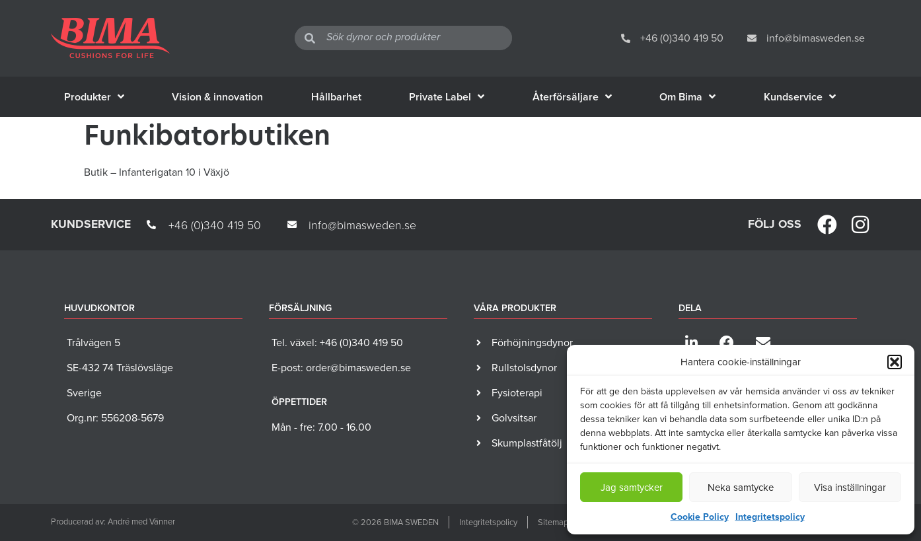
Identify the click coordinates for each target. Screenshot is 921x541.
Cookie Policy (700, 517)
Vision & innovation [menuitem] (217, 96)
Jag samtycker (632, 487)
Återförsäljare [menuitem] (572, 96)
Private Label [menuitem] (446, 96)
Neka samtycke (741, 487)
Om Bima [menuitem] (687, 96)
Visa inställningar (850, 487)
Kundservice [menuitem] (800, 96)
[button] (894, 362)
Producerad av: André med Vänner (113, 521)
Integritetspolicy (770, 517)
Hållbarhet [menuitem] (336, 96)
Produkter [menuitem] (94, 96)
